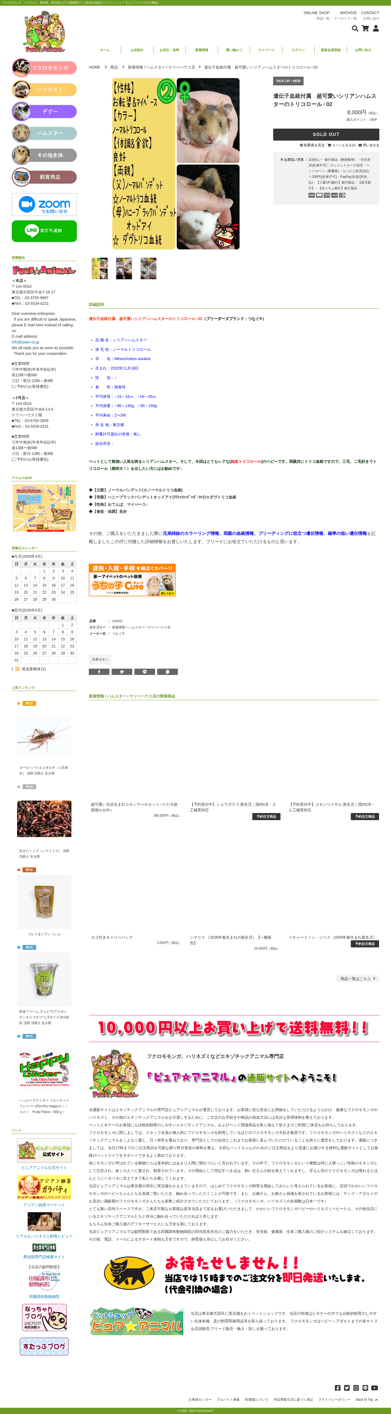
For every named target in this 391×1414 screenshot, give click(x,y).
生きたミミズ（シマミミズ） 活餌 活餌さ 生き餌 (44, 853)
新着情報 (201, 50)
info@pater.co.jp (25, 342)
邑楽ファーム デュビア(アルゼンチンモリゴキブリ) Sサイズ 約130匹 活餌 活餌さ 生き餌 (44, 1017)
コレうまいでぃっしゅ (44, 934)
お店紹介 (137, 50)
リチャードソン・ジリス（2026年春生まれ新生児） (333, 937)
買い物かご (234, 50)
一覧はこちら (358, 978)
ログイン (298, 50)
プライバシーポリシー (334, 1399)
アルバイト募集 (228, 1399)
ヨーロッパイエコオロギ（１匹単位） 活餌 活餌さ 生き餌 (43, 770)
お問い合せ (363, 50)
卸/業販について (257, 1399)
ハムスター (155, 67)
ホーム (105, 50)
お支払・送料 (169, 50)
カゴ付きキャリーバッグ (112, 937)
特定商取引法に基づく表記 (293, 1399)
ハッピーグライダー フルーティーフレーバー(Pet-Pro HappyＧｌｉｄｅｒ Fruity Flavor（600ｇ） (44, 1106)
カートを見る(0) (344, 145)
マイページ (266, 50)
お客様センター (200, 1399)
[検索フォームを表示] (355, 28)
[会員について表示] (374, 28)
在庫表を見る (314, 145)
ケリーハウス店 (182, 67)
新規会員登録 (330, 50)
